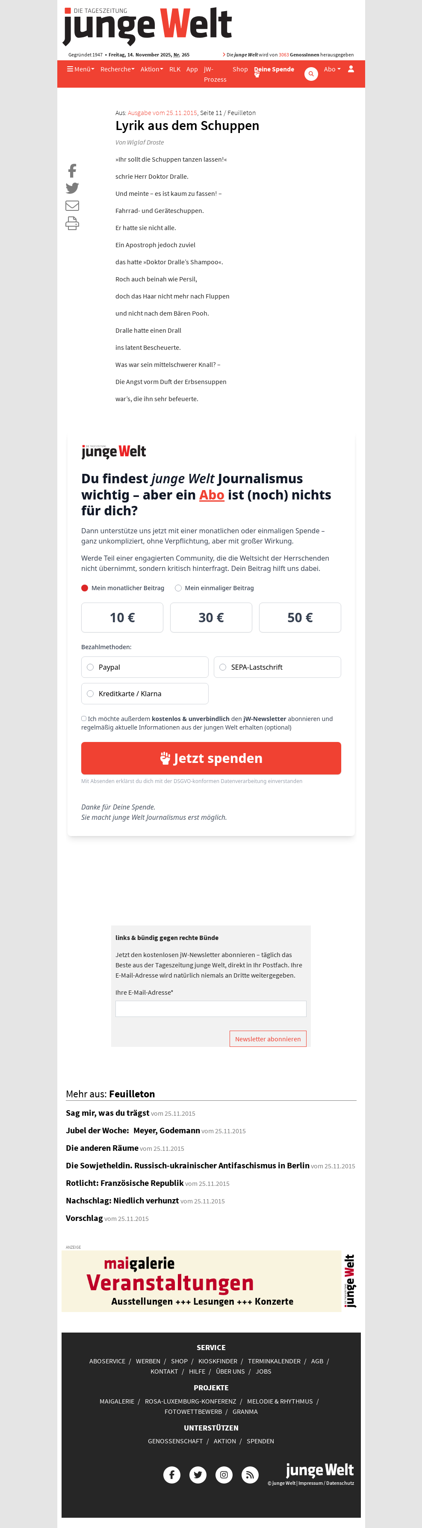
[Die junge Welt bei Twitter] (198, 1474)
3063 (284, 54)
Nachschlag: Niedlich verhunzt (122, 1200)
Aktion (150, 69)
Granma (245, 1411)
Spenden (260, 1440)
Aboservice (107, 1361)
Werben (148, 1361)
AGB (317, 1361)
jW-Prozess (215, 74)
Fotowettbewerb (193, 1411)
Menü (79, 69)
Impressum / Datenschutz (326, 1483)
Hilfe (197, 1371)
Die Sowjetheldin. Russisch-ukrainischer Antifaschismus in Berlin (188, 1165)
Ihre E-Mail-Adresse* (144, 992)
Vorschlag (84, 1217)
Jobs (263, 1371)
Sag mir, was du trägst (108, 1112)
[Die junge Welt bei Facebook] (172, 1474)
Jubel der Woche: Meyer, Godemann (133, 1130)
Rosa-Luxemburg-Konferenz (190, 1401)
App (192, 69)
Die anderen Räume (102, 1147)
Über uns (230, 1371)
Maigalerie (117, 1401)
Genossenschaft (175, 1440)
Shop (240, 69)
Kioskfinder (217, 1361)
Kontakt (164, 1371)
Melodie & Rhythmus (280, 1401)
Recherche (115, 69)
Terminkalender (274, 1361)
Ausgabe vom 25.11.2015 (162, 112)
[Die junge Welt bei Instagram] (224, 1474)
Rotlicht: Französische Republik (125, 1182)
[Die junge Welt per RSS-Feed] (250, 1474)
